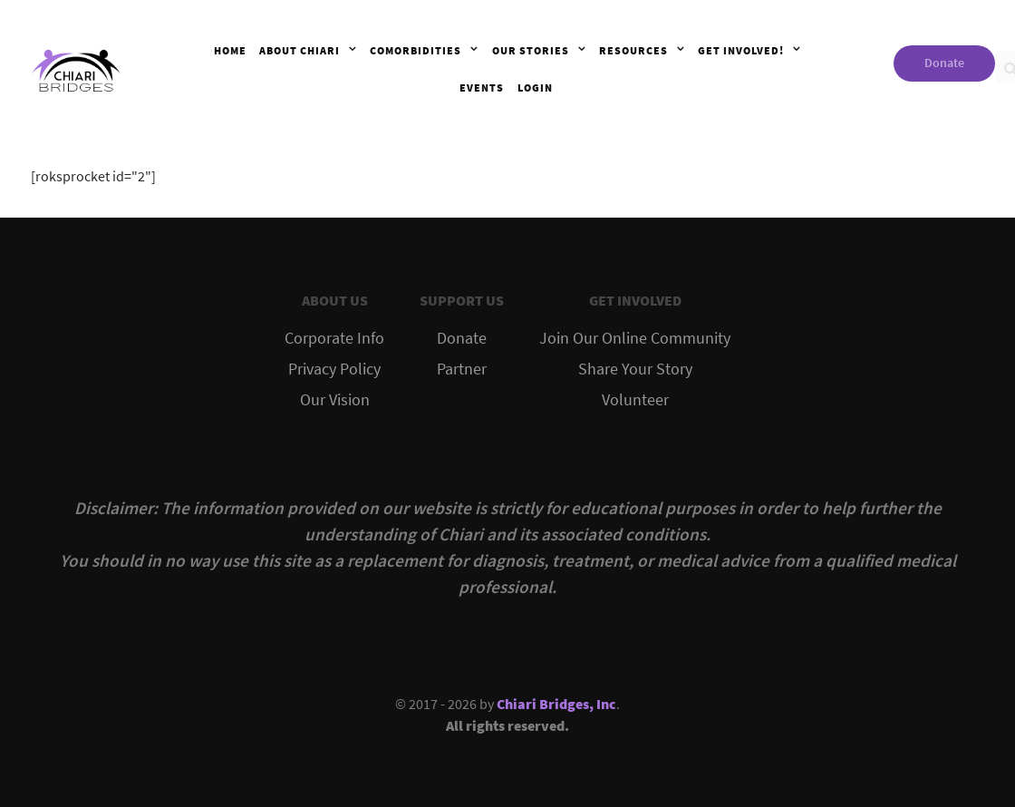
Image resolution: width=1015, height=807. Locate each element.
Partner (462, 369)
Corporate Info (334, 338)
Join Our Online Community (634, 338)
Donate (944, 62)
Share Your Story (635, 369)
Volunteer (635, 400)
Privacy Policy (334, 369)
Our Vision (335, 400)
